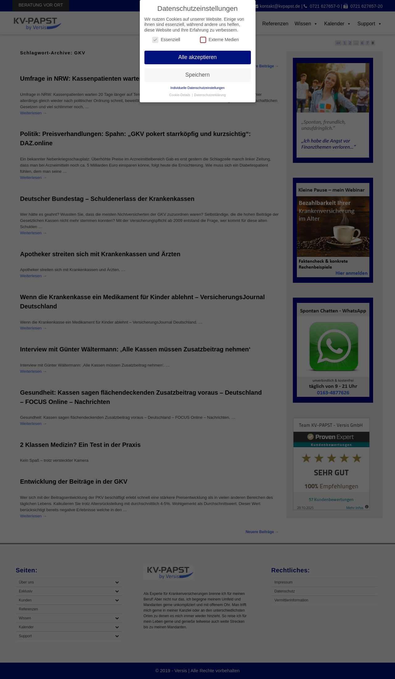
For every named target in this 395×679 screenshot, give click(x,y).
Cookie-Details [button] (180, 95)
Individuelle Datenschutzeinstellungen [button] (197, 88)
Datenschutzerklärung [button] (210, 95)
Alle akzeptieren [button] (197, 57)
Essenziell (166, 40)
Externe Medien (219, 40)
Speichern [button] (197, 75)
